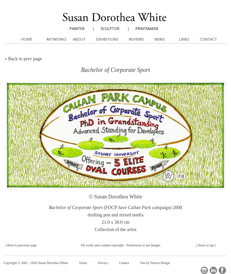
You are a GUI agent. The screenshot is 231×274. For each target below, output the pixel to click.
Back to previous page (22, 245)
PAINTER (77, 28)
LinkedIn (213, 270)
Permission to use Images (143, 245)
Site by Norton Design (155, 263)
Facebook (222, 270)
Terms (83, 263)
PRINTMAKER (146, 28)
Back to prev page (25, 58)
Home (26, 39)
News (159, 39)
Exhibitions (107, 39)
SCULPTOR (110, 28)
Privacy (103, 263)
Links (184, 39)
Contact (124, 263)
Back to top (206, 245)
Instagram (204, 270)
